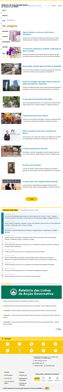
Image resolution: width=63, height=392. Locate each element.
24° (54, 5)
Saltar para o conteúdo (34, 5)
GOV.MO (6, 373)
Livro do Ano (8, 379)
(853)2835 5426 (50, 367)
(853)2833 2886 (38, 367)
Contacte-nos (23, 376)
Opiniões (21, 373)
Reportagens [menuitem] (52, 10)
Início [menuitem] (4, 10)
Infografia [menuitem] (33, 10)
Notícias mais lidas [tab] (10, 211)
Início (3, 21)
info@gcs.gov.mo (39, 364)
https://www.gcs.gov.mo (41, 361)
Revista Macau (8, 376)
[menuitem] (11, 10)
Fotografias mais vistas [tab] (29, 211)
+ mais (58, 330)
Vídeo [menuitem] (25, 10)
